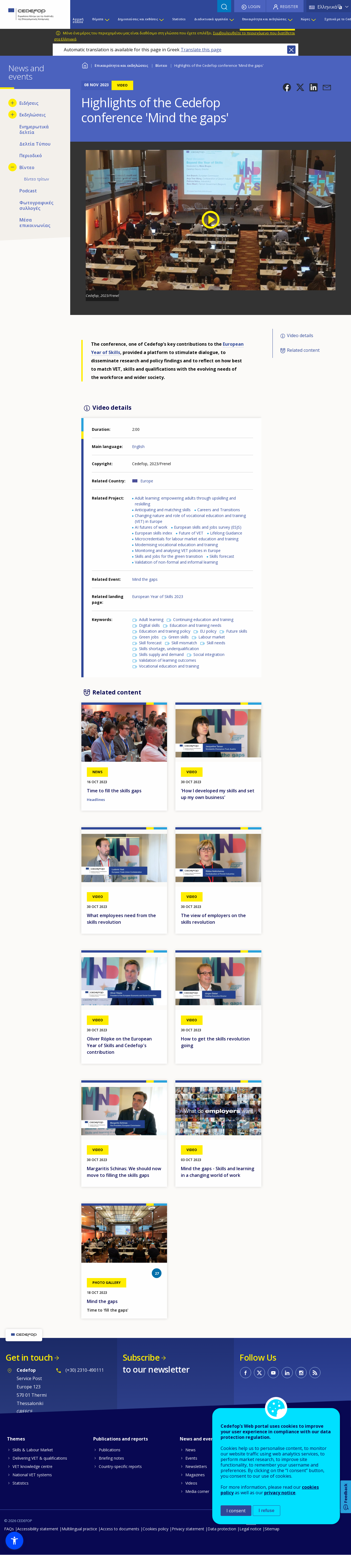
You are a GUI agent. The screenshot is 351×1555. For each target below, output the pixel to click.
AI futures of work (151, 527)
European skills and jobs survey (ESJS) (207, 527)
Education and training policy (164, 631)
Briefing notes (111, 1458)
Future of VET (191, 533)
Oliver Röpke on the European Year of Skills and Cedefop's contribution (119, 1045)
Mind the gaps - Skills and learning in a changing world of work (217, 1171)
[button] (286, 87)
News (190, 1449)
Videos (191, 1483)
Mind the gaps (145, 579)
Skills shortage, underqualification (169, 648)
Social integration (208, 654)
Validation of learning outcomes (167, 660)
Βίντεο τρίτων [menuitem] (36, 179)
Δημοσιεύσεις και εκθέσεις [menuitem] (138, 19)
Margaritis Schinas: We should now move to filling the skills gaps (124, 1171)
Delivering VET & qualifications (39, 1458)
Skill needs (216, 642)
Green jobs (149, 637)
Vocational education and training (169, 666)
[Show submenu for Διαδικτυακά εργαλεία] (231, 20)
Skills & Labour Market (32, 1449)
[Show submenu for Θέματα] (107, 20)
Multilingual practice (79, 1528)
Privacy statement (188, 1528)
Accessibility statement (37, 1528)
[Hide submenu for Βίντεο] (12, 167)
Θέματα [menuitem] (97, 19)
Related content (303, 350)
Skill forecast (150, 642)
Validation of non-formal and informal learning (176, 562)
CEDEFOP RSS (314, 1372)
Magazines (195, 1474)
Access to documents (119, 1528)
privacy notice (280, 1493)
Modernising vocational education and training (176, 544)
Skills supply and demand (161, 654)
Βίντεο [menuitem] (26, 167)
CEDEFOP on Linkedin (287, 1372)
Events (191, 1458)
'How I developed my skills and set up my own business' (217, 794)
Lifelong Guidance (226, 533)
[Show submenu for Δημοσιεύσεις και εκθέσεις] (161, 20)
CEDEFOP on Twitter (259, 1372)
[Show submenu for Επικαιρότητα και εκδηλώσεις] (290, 20)
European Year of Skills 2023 (157, 596)
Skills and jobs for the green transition (169, 556)
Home (84, 64)
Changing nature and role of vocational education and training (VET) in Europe (190, 518)
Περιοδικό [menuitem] (30, 155)
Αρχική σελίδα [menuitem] (78, 20)
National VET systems (32, 1474)
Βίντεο (161, 65)
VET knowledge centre (32, 1466)
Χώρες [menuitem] (305, 19)
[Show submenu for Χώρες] (313, 20)
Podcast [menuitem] (28, 191)
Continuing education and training (203, 619)
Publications (109, 1449)
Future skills (236, 631)
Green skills (178, 637)
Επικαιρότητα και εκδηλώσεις (121, 65)
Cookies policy (155, 1528)
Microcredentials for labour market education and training (186, 538)
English (138, 446)
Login (254, 6)
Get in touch (29, 1357)
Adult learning (151, 619)
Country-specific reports (120, 1466)
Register (289, 6)
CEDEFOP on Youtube (273, 1372)
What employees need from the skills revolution (121, 918)
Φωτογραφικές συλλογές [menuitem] (36, 205)
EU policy (208, 631)
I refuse (266, 1510)
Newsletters (196, 1466)
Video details (300, 336)
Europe (146, 480)
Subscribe (141, 1357)
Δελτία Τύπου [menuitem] (34, 144)
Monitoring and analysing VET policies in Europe (178, 550)
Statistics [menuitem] (179, 19)
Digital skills (149, 625)
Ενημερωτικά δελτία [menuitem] (34, 129)
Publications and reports (120, 1439)
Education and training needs (195, 625)
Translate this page (201, 50)
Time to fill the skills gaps (114, 791)
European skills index (153, 533)
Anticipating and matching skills (163, 509)
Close (291, 49)
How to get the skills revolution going (215, 1042)
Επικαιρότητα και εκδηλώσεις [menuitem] (264, 19)
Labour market (211, 637)
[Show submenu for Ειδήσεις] (12, 103)
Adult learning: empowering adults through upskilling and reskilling (185, 501)
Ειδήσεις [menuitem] (28, 103)
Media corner (197, 1491)
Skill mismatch (184, 642)
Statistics (20, 1483)
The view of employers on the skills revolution (213, 918)
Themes (16, 1439)
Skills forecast (221, 556)
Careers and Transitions (218, 509)
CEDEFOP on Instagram (301, 1372)
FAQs (9, 1528)
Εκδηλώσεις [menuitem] (32, 115)
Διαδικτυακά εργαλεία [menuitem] (211, 19)
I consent (236, 1511)
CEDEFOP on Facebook (245, 1372)
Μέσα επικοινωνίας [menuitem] (34, 222)
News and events (199, 1439)
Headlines (96, 799)
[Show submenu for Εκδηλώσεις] (12, 114)
